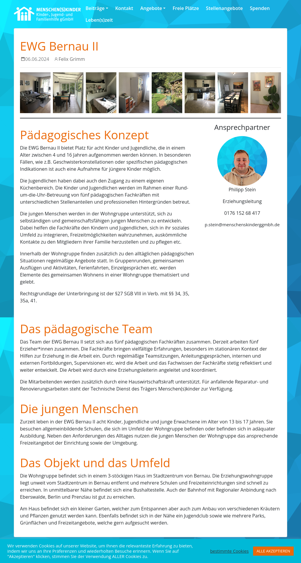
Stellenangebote (224, 8)
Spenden (260, 8)
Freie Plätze (186, 8)
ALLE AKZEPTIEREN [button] (273, 551)
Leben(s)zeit (99, 20)
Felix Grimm (71, 59)
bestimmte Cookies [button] (229, 551)
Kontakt (124, 8)
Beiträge (95, 8)
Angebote (151, 8)
